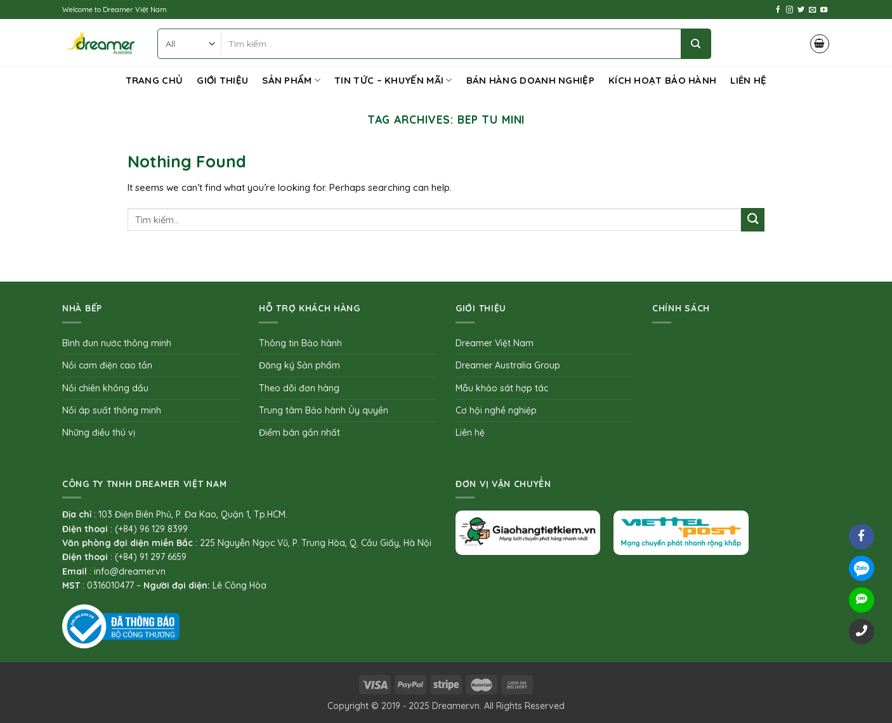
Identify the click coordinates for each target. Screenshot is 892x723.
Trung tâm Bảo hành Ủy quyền (323, 410)
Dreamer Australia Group (508, 365)
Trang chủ (154, 80)
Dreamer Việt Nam (495, 343)
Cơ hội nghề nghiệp (496, 410)
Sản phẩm (291, 80)
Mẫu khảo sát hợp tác (502, 388)
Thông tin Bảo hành (300, 343)
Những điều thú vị (98, 432)
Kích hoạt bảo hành (662, 80)
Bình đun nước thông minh (116, 343)
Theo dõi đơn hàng (299, 388)
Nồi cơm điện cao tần (107, 365)
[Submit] (752, 219)
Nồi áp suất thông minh (111, 410)
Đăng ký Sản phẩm (299, 365)
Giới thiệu (222, 80)
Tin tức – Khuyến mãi (393, 80)
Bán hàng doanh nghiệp (530, 80)
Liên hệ (748, 80)
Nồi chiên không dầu (105, 388)
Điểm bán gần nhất (299, 432)
